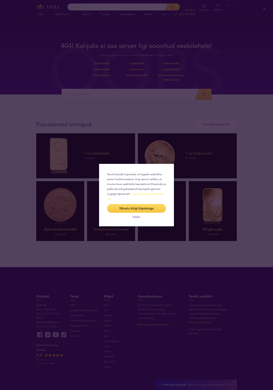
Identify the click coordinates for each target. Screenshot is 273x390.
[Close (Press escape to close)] (264, 9)
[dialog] (136, 195)
